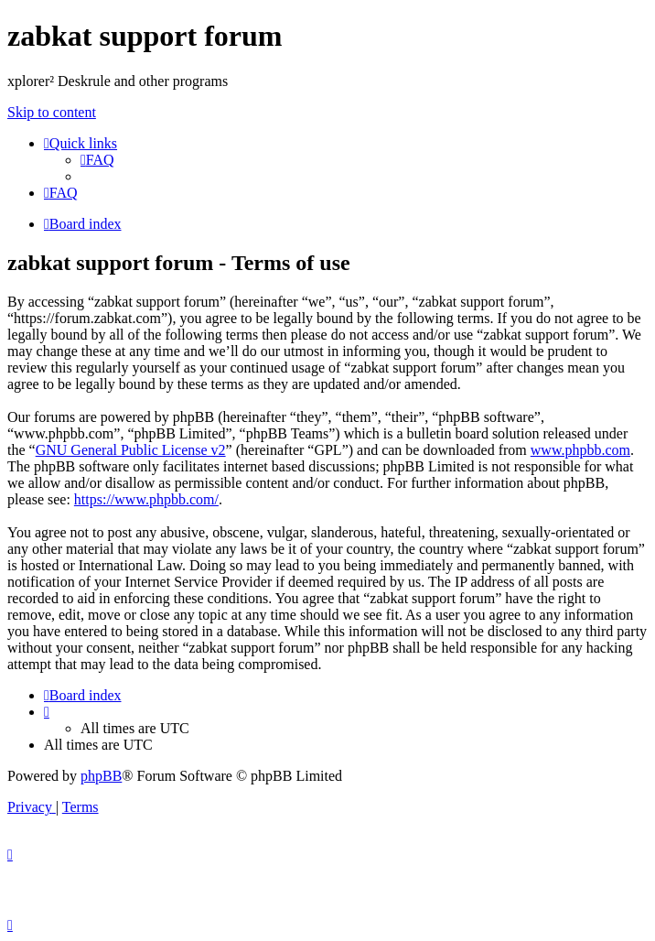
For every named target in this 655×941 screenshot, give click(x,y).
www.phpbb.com (580, 450)
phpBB (101, 776)
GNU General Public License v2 (131, 450)
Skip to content (51, 112)
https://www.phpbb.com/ (146, 499)
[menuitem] (97, 160)
